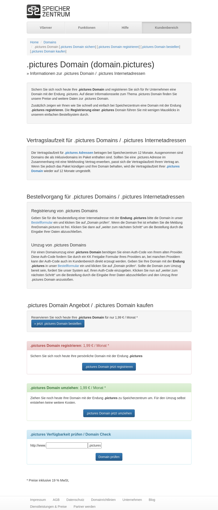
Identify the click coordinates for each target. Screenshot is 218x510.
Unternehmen (132, 500)
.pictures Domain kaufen (48, 51)
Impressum (38, 500)
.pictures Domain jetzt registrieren (109, 367)
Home (34, 42)
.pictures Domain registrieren (118, 47)
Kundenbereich (166, 27)
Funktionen (86, 27)
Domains (50, 42)
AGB (56, 500)
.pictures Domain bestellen (160, 47)
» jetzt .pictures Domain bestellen (57, 323)
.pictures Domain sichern (77, 47)
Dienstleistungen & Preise (48, 506)
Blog (152, 500)
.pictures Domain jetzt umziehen (109, 413)
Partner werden (85, 506)
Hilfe (125, 27)
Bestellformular (42, 222)
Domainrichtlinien (103, 500)
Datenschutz (75, 500)
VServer (46, 27)
